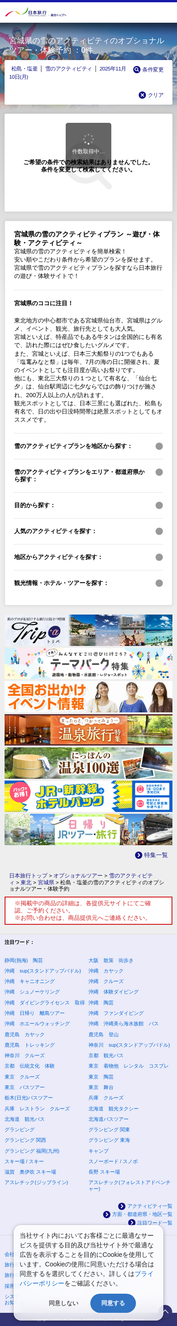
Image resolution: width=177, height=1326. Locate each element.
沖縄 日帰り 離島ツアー (35, 1013)
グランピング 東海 (109, 1140)
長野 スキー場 (104, 1172)
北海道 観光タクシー (113, 1108)
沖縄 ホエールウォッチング (37, 1023)
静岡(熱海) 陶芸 (24, 960)
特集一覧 (156, 855)
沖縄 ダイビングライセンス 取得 (45, 1002)
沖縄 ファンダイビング (116, 1013)
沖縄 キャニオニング (30, 981)
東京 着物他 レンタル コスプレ (128, 1066)
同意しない (63, 1303)
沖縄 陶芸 (101, 1002)
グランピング (20, 1129)
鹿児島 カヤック (25, 1034)
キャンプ (98, 1151)
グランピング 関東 (109, 1129)
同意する (113, 1303)
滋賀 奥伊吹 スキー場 (30, 1172)
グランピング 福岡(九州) (32, 1151)
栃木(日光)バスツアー (29, 1097)
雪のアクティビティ (68, 68)
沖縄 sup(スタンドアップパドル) (43, 970)
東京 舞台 (101, 1087)
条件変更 (152, 69)
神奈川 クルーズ (25, 1055)
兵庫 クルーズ (106, 1097)
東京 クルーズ (22, 1076)
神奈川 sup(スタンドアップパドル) (129, 1045)
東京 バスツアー (25, 1087)
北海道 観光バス (25, 1119)
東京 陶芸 (101, 1076)
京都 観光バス (106, 1055)
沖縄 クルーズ (106, 981)
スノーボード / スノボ (113, 1161)
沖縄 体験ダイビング (113, 991)
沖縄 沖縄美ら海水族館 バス (123, 1023)
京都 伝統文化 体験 (30, 1066)
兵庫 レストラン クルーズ (37, 1108)
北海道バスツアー (108, 1119)
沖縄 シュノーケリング (32, 991)
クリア (155, 95)
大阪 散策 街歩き (111, 960)
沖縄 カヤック (106, 970)
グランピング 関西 (25, 1140)
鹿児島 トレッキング (30, 1045)
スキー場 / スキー (24, 1161)
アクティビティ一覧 (149, 1206)
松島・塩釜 (24, 68)
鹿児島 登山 (103, 1034)
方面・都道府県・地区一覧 (142, 1214)
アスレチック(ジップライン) (36, 1182)
